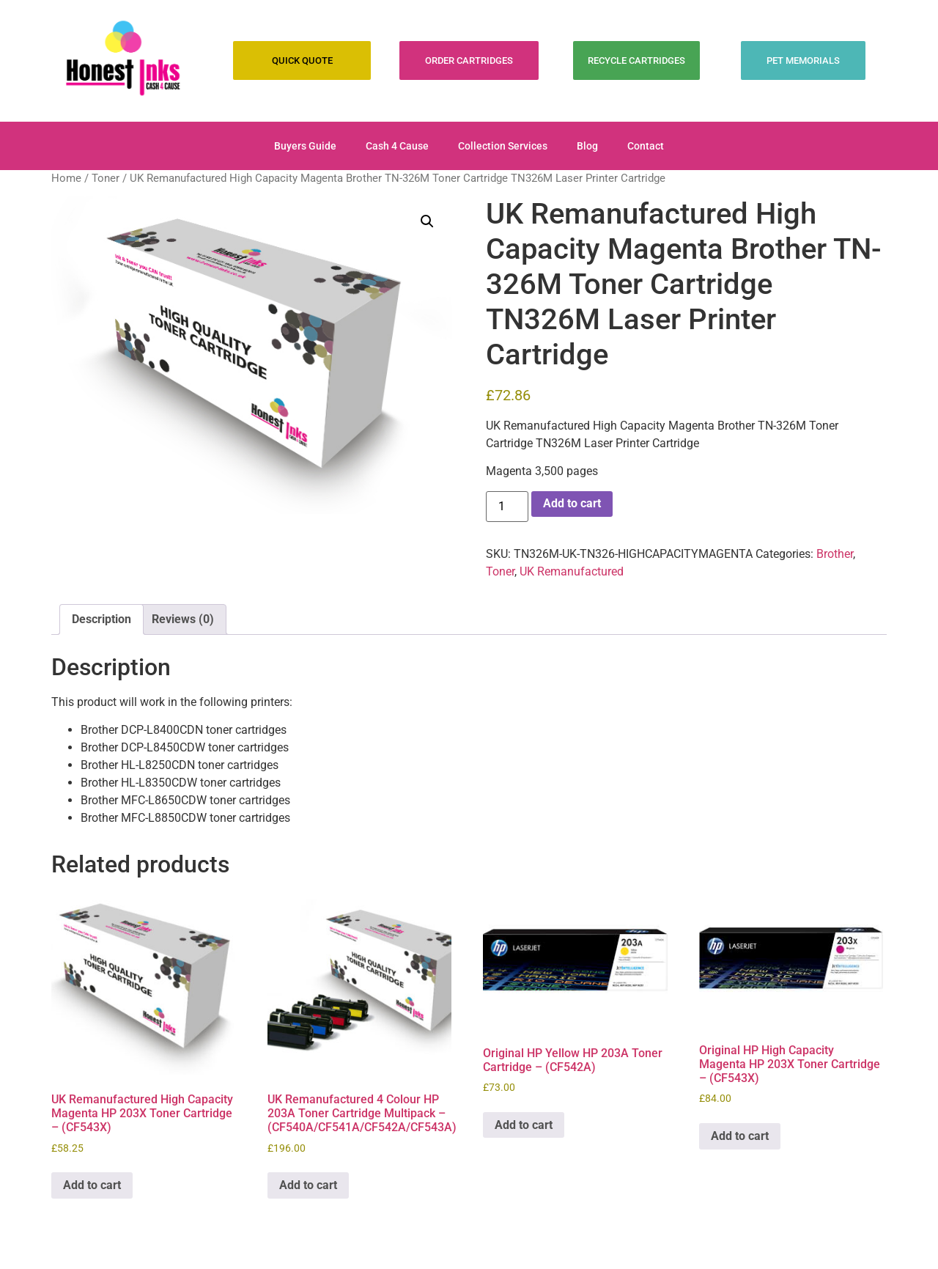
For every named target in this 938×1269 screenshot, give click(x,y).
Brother (834, 554)
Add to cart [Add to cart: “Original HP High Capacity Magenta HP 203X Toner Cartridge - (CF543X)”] (740, 1136)
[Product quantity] (507, 506)
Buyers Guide (305, 146)
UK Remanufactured (572, 571)
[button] (427, 221)
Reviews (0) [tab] (183, 619)
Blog (587, 146)
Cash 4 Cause (397, 146)
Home (66, 178)
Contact (645, 146)
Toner (105, 178)
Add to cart (572, 503)
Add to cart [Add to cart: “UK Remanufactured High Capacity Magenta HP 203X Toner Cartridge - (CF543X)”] (92, 1185)
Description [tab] (101, 619)
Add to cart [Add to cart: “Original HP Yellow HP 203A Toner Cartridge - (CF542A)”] (524, 1125)
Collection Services (502, 146)
